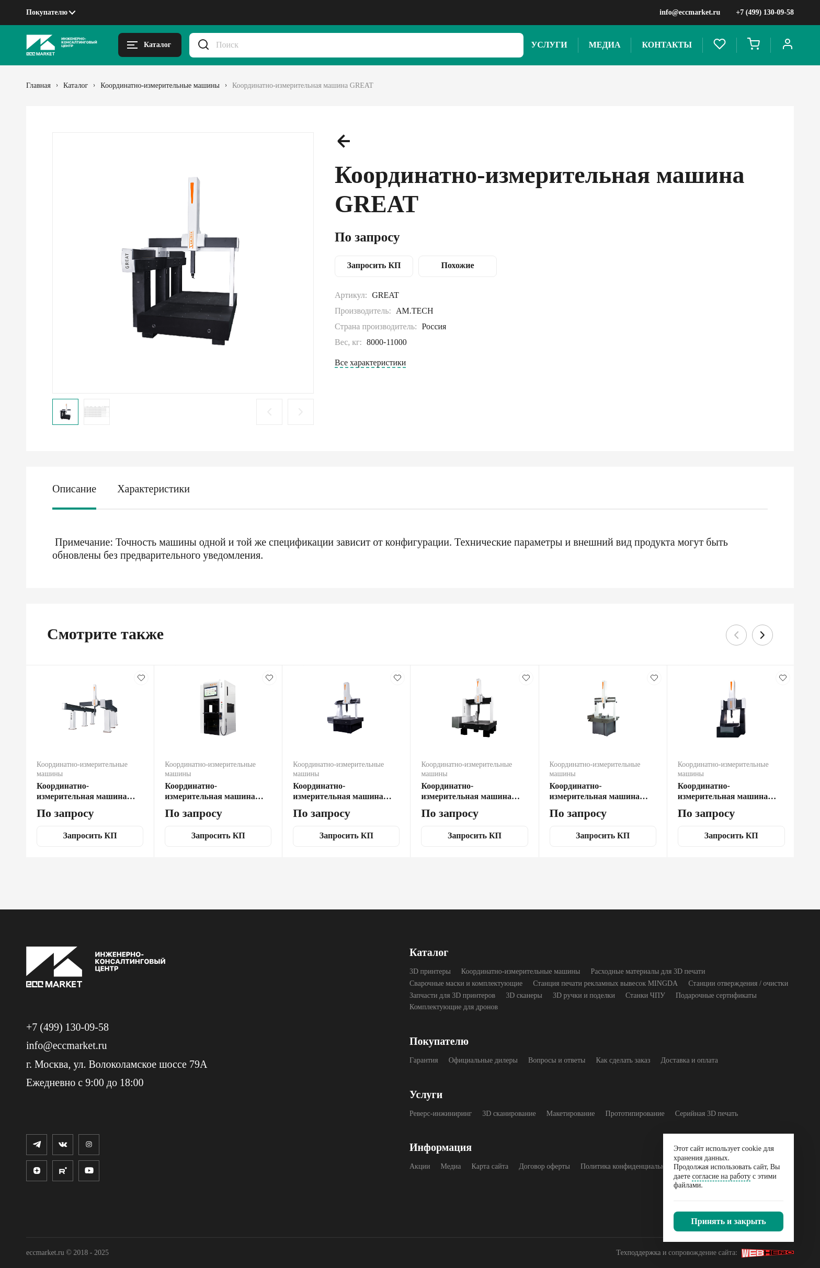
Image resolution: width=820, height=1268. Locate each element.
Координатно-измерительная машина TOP (723, 791)
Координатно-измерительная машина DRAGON (595, 791)
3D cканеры (524, 995)
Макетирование (570, 1113)
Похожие (457, 265)
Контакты (667, 44)
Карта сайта (490, 1166)
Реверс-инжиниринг (440, 1113)
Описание (74, 488)
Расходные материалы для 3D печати (647, 971)
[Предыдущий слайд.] (269, 412)
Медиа (605, 44)
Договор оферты (544, 1166)
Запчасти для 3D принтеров (452, 995)
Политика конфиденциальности (629, 1166)
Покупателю (46, 12)
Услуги (549, 44)
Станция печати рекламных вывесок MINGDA (605, 983)
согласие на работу (721, 1176)
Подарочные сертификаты (716, 995)
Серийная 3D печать (706, 1113)
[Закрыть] (728, 1221)
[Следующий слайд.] (301, 412)
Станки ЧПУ (645, 995)
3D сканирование (509, 1113)
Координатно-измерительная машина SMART (210, 791)
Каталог (428, 952)
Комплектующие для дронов (453, 1007)
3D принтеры (430, 971)
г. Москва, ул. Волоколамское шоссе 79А (116, 1064)
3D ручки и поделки (584, 995)
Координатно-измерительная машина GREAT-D (82, 791)
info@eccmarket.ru (689, 12)
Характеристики (153, 488)
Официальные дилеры (483, 1060)
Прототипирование (635, 1113)
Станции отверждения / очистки (738, 983)
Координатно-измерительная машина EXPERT (466, 791)
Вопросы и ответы (557, 1060)
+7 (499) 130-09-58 (765, 12)
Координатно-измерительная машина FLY (338, 791)
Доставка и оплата (689, 1060)
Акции (419, 1166)
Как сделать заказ (623, 1060)
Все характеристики (370, 362)
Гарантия (423, 1060)
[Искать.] (203, 45)
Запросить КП (374, 265)
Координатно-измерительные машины (520, 971)
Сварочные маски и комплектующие (465, 983)
